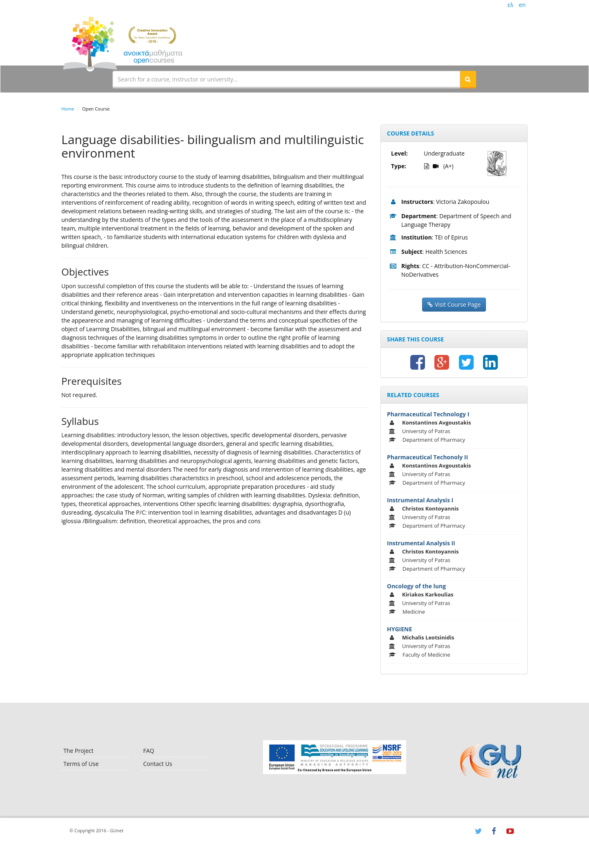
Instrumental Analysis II (421, 543)
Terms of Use (81, 764)
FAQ (148, 750)
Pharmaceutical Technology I (428, 414)
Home (67, 109)
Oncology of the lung (416, 586)
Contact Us (157, 764)
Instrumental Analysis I (420, 500)
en (522, 5)
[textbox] (286, 79)
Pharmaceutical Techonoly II (427, 457)
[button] (468, 79)
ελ (510, 5)
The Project (78, 750)
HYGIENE (399, 629)
